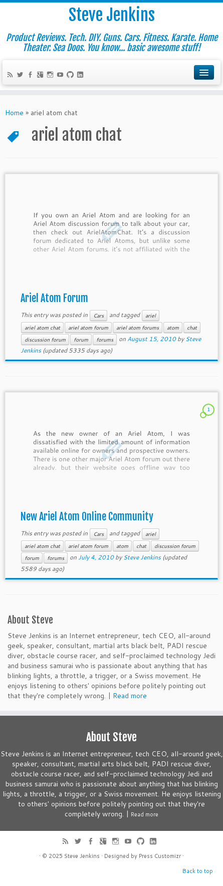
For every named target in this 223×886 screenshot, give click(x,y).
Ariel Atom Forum (54, 298)
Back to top (197, 871)
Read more (130, 696)
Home (14, 113)
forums (104, 339)
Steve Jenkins (112, 15)
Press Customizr (160, 856)
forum (81, 339)
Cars (98, 315)
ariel (150, 315)
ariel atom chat (42, 327)
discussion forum (45, 339)
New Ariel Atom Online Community (87, 516)
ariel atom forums (137, 327)
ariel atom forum (88, 327)
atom (173, 327)
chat (192, 327)
